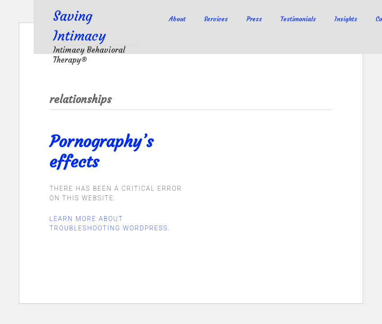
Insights (345, 19)
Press (254, 19)
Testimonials (298, 19)
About (177, 19)
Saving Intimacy (84, 25)
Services (216, 19)
